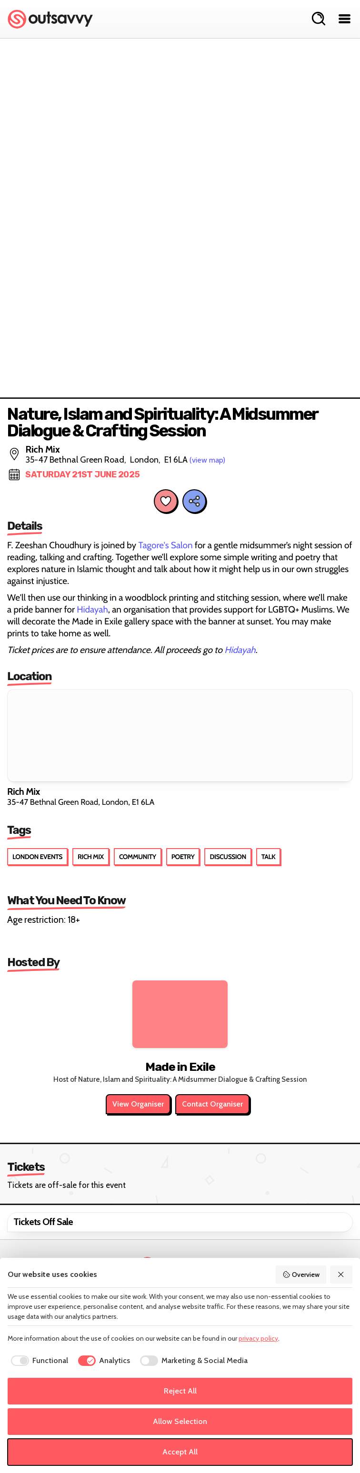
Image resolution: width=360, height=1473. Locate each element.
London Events (37, 856)
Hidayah (91, 609)
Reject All (180, 1390)
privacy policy (258, 1338)
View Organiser (138, 1103)
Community (137, 856)
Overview (301, 1274)
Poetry (183, 856)
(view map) (207, 460)
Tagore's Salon (165, 545)
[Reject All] (341, 1274)
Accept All (180, 1451)
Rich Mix (91, 856)
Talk (268, 856)
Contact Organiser (212, 1103)
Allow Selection (180, 1421)
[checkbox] (38, 1360)
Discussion (228, 856)
